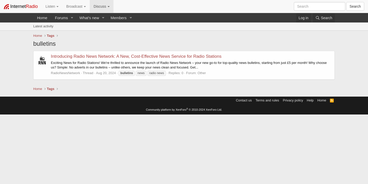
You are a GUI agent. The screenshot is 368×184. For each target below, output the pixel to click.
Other (202, 73)
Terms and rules (267, 100)
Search (355, 6)
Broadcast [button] (76, 6)
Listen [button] (52, 6)
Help (310, 100)
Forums (61, 18)
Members (119, 18)
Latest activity (43, 26)
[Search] (324, 17)
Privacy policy (293, 100)
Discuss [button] (102, 6)
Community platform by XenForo (184, 109)
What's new (89, 18)
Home (42, 18)
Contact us (244, 100)
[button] (72, 17)
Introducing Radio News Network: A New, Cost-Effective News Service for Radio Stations (136, 56)
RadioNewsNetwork (65, 73)
